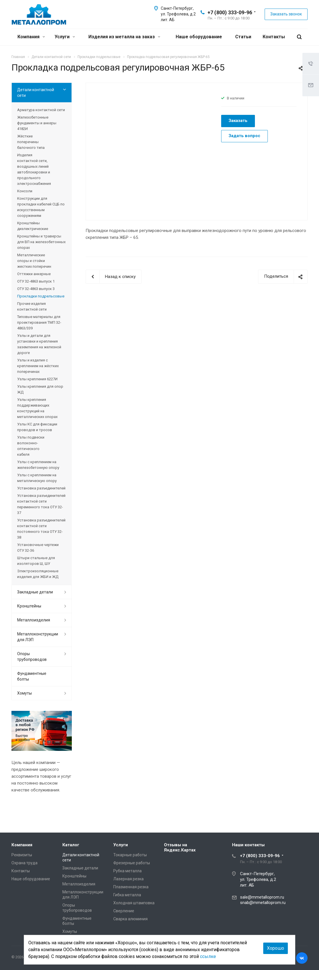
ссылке (208, 956)
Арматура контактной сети (41, 110)
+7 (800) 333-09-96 (229, 12)
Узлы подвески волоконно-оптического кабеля (30, 446)
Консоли (24, 191)
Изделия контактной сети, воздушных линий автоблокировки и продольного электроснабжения (34, 169)
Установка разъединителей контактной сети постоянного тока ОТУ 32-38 (41, 528)
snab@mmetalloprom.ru (263, 902)
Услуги (65, 36)
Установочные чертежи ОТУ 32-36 (38, 548)
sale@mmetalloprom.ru (262, 897)
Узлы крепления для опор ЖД (40, 389)
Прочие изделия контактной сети (32, 306)
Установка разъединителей (41, 488)
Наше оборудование (199, 36)
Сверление (123, 911)
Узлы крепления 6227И (37, 379)
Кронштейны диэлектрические (32, 226)
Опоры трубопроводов (32, 656)
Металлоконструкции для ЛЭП (37, 637)
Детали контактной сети (35, 92)
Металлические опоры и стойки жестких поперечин (34, 261)
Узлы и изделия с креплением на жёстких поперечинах (38, 366)
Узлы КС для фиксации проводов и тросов (37, 427)
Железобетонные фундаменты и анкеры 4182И (36, 123)
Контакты (274, 36)
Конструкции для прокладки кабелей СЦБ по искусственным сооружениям (41, 207)
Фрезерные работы (131, 863)
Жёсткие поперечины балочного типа (31, 142)
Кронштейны (29, 606)
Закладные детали (35, 592)
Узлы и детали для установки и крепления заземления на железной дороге (39, 344)
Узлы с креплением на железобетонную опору (38, 465)
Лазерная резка (128, 879)
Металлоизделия (33, 620)
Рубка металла (127, 871)
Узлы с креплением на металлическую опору (37, 478)
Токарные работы (130, 855)
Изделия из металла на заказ (124, 36)
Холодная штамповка (133, 903)
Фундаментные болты (31, 676)
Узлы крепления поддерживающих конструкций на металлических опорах (37, 408)
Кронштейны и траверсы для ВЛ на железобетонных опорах (41, 242)
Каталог (70, 844)
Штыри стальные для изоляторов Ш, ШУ (36, 561)
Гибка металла (127, 895)
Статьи (243, 36)
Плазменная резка (130, 887)
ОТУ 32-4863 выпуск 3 (36, 289)
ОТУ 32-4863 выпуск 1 (36, 281)
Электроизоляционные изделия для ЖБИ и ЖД (37, 574)
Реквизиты (21, 855)
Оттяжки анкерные (34, 274)
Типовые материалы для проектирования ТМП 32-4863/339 (39, 322)
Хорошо (275, 948)
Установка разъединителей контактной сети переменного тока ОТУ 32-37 (41, 504)
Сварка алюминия (130, 919)
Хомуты (24, 693)
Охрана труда (24, 863)
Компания (31, 36)
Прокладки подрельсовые (40, 296)
